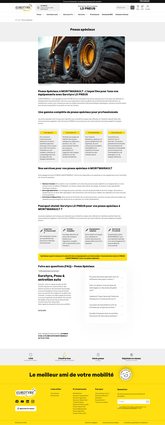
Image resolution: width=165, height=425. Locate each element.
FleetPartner (77, 393)
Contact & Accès (121, 14)
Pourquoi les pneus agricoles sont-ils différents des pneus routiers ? (104, 278)
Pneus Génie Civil (79, 407)
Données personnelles (111, 423)
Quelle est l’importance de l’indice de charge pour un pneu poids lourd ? (104, 297)
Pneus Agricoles (78, 411)
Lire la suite (42, 310)
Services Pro (68, 14)
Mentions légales (91, 423)
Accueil (17, 20)
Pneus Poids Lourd (79, 413)
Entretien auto (52, 14)
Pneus (39, 14)
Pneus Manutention (80, 409)
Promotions (94, 14)
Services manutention (80, 396)
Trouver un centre (101, 402)
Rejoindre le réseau (27, 409)
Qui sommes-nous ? (102, 393)
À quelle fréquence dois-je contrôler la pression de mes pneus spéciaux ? (103, 315)
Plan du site (55, 396)
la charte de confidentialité (129, 408)
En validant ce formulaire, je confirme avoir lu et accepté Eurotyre (131, 407)
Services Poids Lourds (80, 405)
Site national (144, 1)
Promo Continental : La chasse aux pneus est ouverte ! (82, 1)
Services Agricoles (79, 398)
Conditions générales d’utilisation (136, 423)
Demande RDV (107, 14)
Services (81, 14)
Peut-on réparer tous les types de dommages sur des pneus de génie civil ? (103, 288)
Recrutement (100, 400)
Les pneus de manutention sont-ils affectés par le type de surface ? (103, 306)
